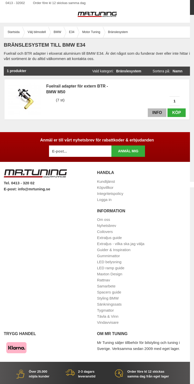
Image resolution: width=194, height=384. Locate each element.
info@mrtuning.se (34, 189)
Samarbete (106, 286)
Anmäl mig (128, 151)
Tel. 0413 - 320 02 (19, 183)
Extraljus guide (109, 237)
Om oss (103, 219)
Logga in (104, 199)
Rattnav (103, 280)
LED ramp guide (110, 268)
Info (157, 112)
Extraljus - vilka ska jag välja (120, 244)
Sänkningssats (109, 304)
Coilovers (105, 231)
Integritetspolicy (110, 193)
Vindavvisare (108, 322)
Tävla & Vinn (107, 316)
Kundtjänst (106, 181)
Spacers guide (109, 292)
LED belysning (109, 262)
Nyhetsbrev (106, 225)
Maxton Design (109, 274)
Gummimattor (108, 256)
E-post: (11, 189)
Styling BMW (108, 298)
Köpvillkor (105, 187)
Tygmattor (105, 310)
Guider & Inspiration (114, 250)
